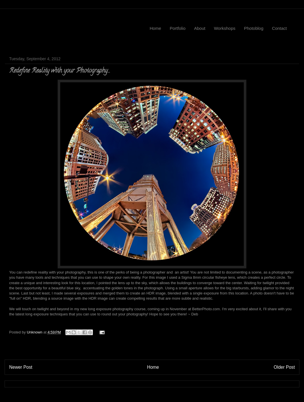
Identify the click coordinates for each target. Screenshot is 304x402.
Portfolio (178, 28)
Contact (279, 28)
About (199, 28)
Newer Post (20, 367)
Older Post (284, 367)
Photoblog (254, 28)
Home (155, 28)
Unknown (35, 332)
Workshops (224, 28)
